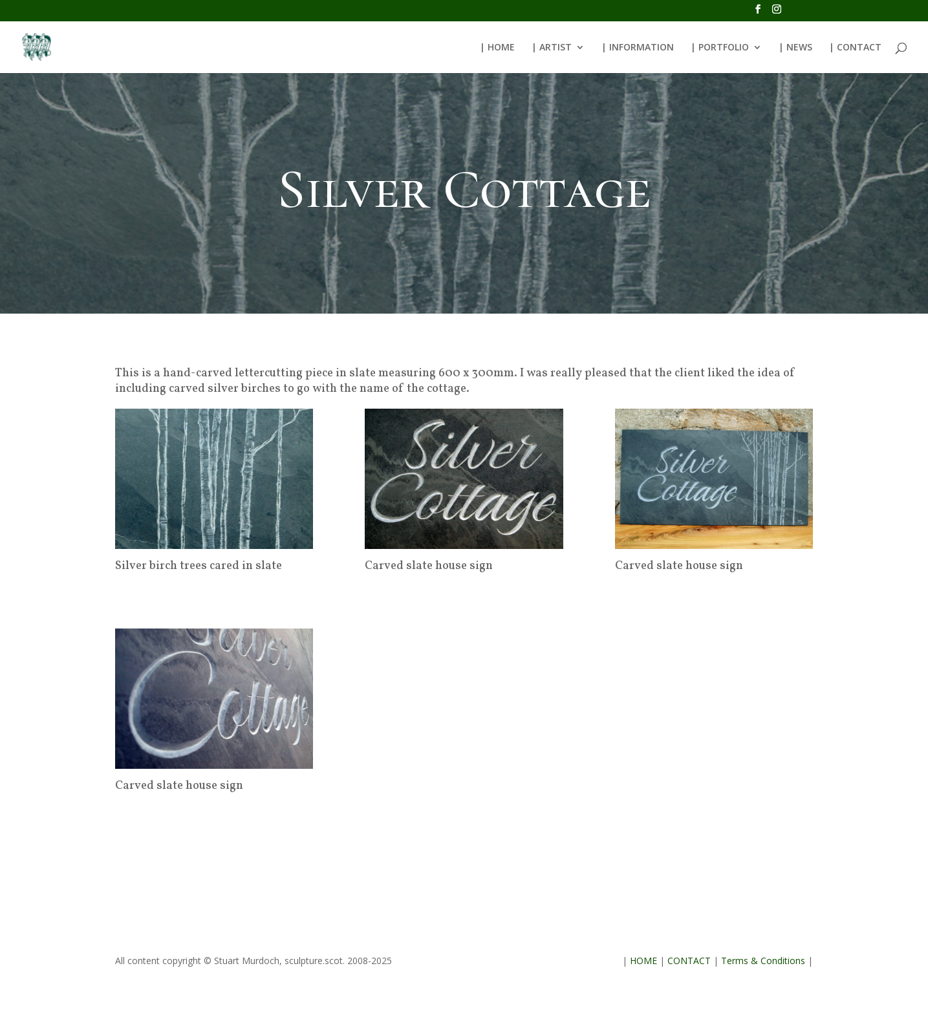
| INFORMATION (637, 48)
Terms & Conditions (763, 960)
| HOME (497, 48)
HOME (643, 960)
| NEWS (795, 48)
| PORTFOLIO (720, 48)
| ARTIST (552, 48)
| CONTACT (855, 48)
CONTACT (689, 960)
